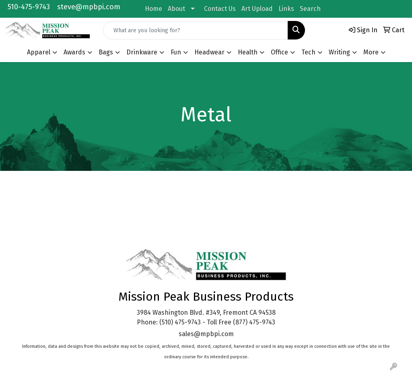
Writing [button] (339, 52)
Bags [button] (106, 52)
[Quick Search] (195, 30)
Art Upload (257, 8)
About (176, 8)
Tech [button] (308, 52)
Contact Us (220, 8)
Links (286, 8)
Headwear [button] (209, 52)
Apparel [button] (38, 52)
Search (310, 8)
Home (153, 8)
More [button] (371, 52)
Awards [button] (74, 52)
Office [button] (279, 52)
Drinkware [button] (141, 52)
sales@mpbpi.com (206, 334)
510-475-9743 (29, 6)
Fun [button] (176, 52)
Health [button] (248, 52)
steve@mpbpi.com (88, 6)
